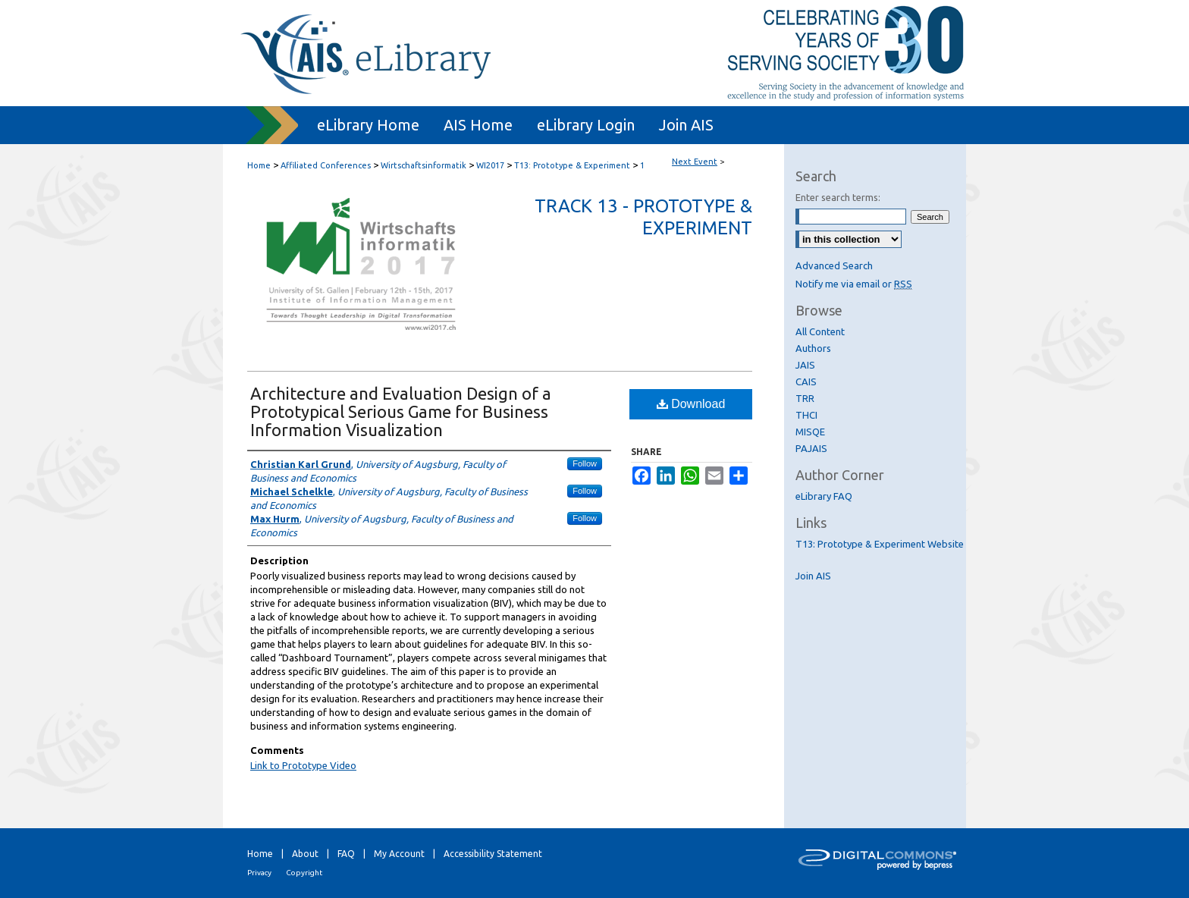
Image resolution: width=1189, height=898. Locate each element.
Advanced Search (834, 265)
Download (691, 403)
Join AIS (813, 575)
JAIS (805, 365)
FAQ (346, 854)
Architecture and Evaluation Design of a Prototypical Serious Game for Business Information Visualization (400, 411)
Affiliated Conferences (327, 165)
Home (259, 165)
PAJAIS (811, 448)
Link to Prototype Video (303, 765)
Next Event (694, 161)
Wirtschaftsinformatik (425, 165)
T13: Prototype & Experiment (573, 165)
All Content (820, 331)
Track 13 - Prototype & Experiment (643, 217)
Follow (585, 463)
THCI (806, 415)
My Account (399, 854)
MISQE (810, 431)
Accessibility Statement (493, 854)
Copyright (304, 872)
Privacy (259, 872)
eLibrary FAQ (823, 496)
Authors (813, 348)
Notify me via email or (853, 283)
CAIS (806, 381)
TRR (804, 398)
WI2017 (491, 165)
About (305, 854)
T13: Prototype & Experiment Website (879, 543)
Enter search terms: (837, 197)
